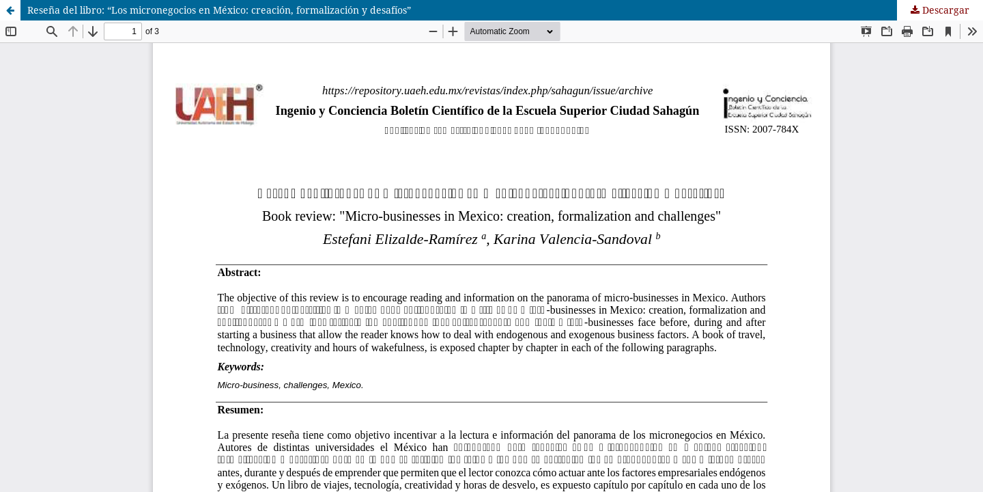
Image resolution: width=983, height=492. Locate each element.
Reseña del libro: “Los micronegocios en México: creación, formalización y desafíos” (219, 9)
